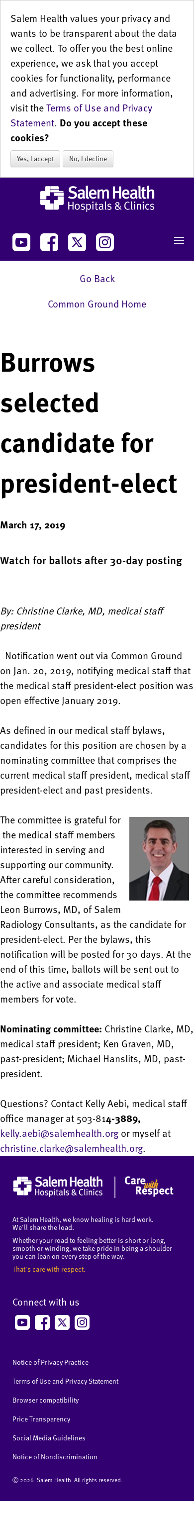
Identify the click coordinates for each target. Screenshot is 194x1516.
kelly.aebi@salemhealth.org (59, 1132)
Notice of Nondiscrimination (54, 1456)
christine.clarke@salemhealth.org (71, 1147)
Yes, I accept (35, 158)
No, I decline (88, 158)
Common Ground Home (97, 303)
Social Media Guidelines (49, 1437)
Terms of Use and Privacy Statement (65, 1381)
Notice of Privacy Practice (50, 1362)
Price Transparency (41, 1419)
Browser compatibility (45, 1400)
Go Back (97, 278)
